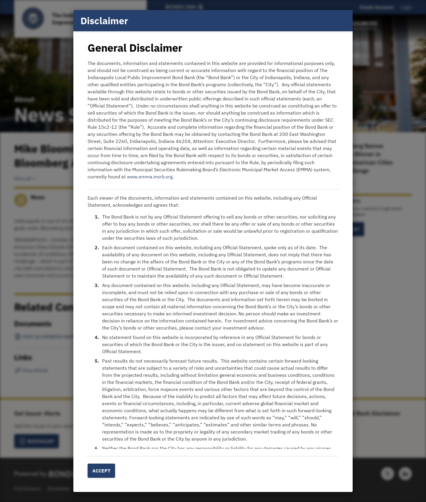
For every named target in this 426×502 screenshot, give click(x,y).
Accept (101, 471)
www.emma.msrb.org (149, 177)
